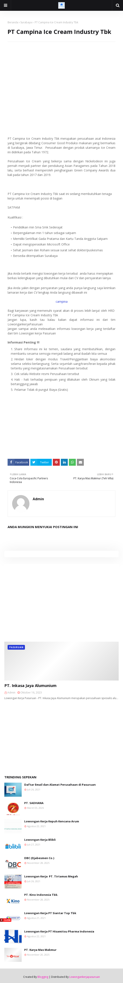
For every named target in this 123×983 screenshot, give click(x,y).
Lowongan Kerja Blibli (40, 840)
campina (62, 301)
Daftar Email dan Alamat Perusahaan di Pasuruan (60, 785)
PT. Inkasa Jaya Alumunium (30, 685)
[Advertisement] (61, 72)
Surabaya (26, 22)
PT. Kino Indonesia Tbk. (41, 895)
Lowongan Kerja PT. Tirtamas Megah (51, 876)
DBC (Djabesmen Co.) (39, 858)
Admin (38, 499)
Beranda (13, 22)
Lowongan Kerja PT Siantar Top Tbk (50, 913)
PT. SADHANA (34, 803)
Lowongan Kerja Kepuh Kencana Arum (51, 821)
